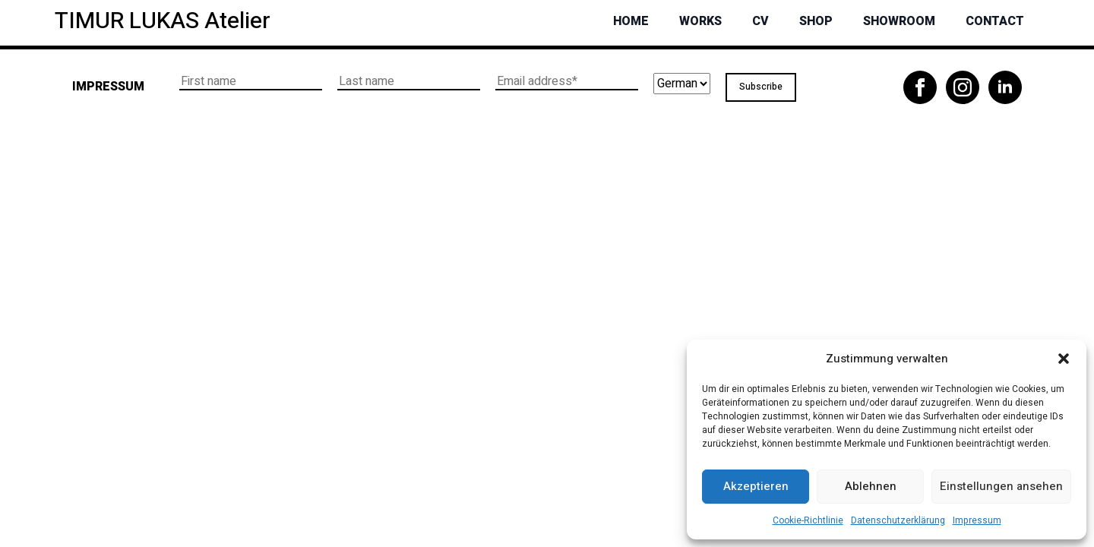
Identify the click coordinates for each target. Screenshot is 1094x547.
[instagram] (962, 87)
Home (631, 21)
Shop (816, 21)
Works (700, 21)
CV (760, 21)
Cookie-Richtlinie (808, 520)
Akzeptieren (756, 486)
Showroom (899, 21)
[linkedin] (1005, 87)
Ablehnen (870, 486)
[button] (1063, 358)
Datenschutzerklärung (898, 520)
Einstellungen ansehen (1001, 486)
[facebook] (920, 87)
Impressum (977, 520)
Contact (995, 21)
